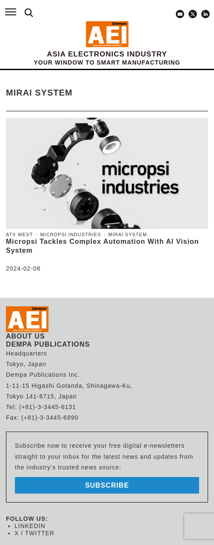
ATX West (19, 234)
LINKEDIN (30, 525)
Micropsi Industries (70, 234)
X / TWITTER (34, 533)
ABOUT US (25, 336)
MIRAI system (127, 234)
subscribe (107, 485)
